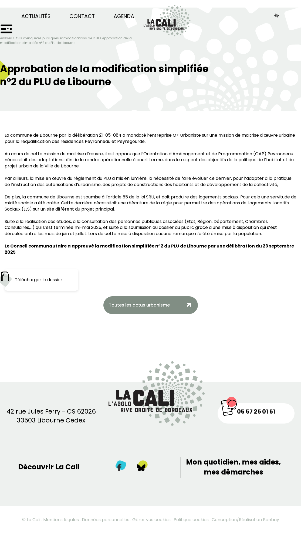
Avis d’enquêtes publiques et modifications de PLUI (57, 38)
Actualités (35, 16)
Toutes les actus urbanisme (139, 305)
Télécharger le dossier (38, 280)
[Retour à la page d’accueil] (167, 18)
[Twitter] (142, 467)
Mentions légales (61, 520)
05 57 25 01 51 (256, 411)
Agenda (124, 16)
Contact (82, 16)
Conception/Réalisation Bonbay (245, 520)
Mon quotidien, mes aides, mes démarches (233, 467)
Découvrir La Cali (49, 467)
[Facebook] (121, 467)
